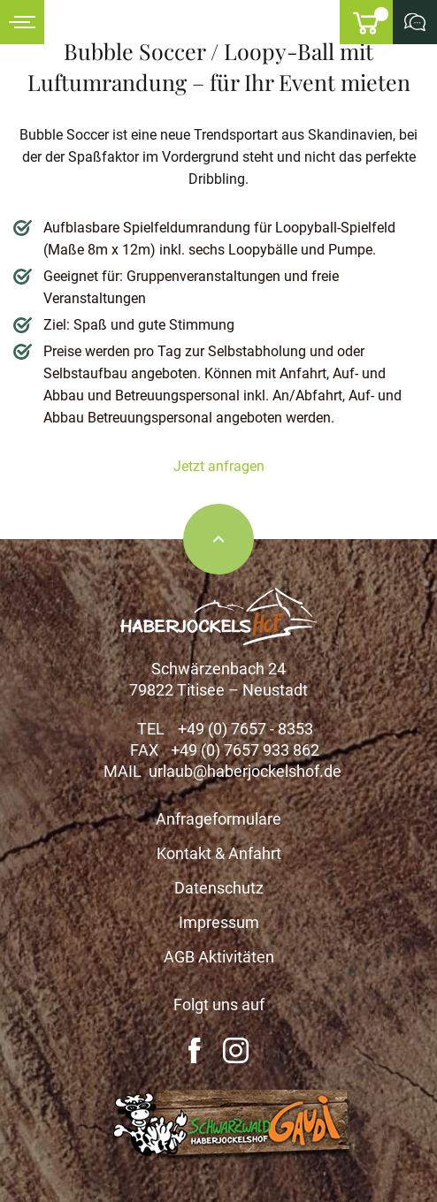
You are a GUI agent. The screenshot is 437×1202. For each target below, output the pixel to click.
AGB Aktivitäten (219, 956)
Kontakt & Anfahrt (219, 853)
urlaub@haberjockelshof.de (245, 771)
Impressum (219, 922)
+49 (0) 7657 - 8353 (245, 728)
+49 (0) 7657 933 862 (245, 750)
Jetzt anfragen (218, 466)
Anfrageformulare (218, 819)
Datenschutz (219, 888)
